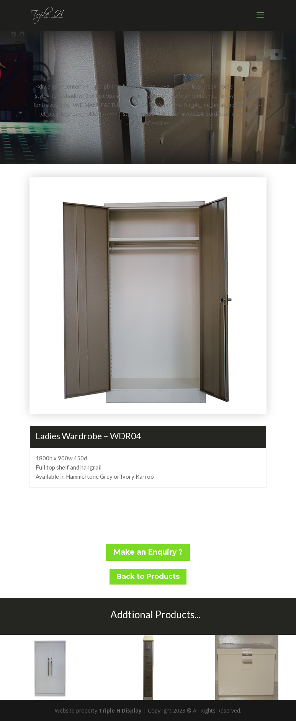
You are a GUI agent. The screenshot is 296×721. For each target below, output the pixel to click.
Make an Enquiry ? (148, 552)
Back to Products (148, 576)
